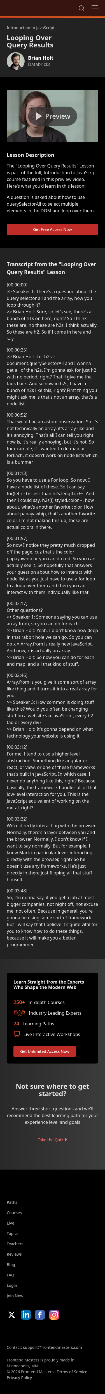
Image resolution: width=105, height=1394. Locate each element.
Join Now (15, 1295)
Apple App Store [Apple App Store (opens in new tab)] (23, 1332)
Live (10, 1223)
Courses (14, 1212)
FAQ (10, 1275)
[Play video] (52, 116)
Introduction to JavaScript (31, 27)
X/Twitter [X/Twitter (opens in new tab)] (12, 1315)
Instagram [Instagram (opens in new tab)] (54, 1315)
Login (12, 1285)
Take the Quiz (50, 1139)
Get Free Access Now (52, 229)
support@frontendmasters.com (52, 1347)
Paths (12, 1202)
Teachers (15, 1243)
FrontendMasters (36, 7)
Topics (12, 1233)
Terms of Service (72, 1371)
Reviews (14, 1254)
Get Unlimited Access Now (44, 1051)
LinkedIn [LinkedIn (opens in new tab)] (26, 1315)
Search (81, 8)
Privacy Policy (19, 1377)
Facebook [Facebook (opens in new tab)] (40, 1315)
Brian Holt (40, 57)
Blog (11, 1264)
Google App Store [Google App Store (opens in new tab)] (64, 1332)
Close (95, 8)
